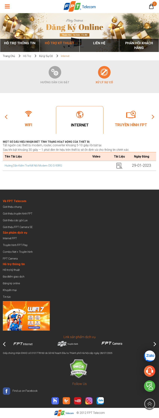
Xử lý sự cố (46, 56)
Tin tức (7, 296)
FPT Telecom (96, 413)
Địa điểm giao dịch (13, 276)
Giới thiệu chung (12, 206)
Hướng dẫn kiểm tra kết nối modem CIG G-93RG (33, 165)
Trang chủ (9, 56)
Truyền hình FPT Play (15, 245)
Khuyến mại (10, 290)
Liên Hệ (99, 43)
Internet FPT (10, 238)
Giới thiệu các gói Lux (15, 220)
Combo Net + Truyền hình (18, 251)
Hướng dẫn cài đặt (54, 82)
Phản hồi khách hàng (139, 45)
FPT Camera (10, 258)
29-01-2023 (141, 165)
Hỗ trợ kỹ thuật (59, 43)
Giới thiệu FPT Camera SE (18, 227)
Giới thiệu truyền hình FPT (17, 213)
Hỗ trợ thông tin (19, 43)
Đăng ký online (11, 283)
